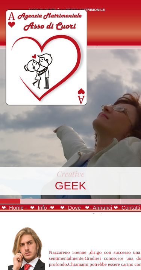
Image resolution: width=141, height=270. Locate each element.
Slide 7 (131, 201)
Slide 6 (111, 201)
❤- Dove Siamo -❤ (70, 211)
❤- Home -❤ (14, 211)
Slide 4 (71, 201)
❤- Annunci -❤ (98, 211)
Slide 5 (90, 201)
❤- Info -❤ (42, 208)
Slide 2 (30, 201)
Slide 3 (50, 201)
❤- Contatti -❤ (127, 211)
